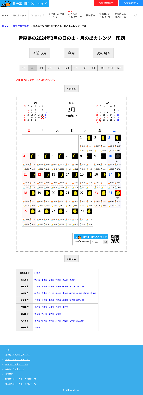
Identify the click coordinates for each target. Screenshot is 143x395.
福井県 (58, 293)
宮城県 (51, 279)
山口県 (65, 307)
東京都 (72, 286)
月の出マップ (37, 15)
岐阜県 (79, 293)
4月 (50, 68)
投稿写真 (90, 15)
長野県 (72, 293)
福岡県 (37, 320)
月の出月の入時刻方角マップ (17, 359)
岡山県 (51, 307)
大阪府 (58, 300)
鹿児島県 (80, 320)
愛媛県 (51, 313)
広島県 (58, 307)
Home (5, 15)
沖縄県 (37, 327)
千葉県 (65, 286)
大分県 (65, 320)
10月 (101, 68)
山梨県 (65, 293)
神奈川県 (80, 286)
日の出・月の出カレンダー (16, 364)
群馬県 (51, 286)
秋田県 (58, 279)
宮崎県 (72, 320)
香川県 (44, 313)
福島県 (72, 279)
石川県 (51, 293)
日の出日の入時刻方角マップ (17, 354)
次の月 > (103, 52)
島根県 (44, 307)
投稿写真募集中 (106, 2)
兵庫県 (65, 300)
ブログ (133, 15)
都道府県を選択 (21, 26)
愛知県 (93, 293)
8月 (84, 68)
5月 (58, 68)
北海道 (37, 272)
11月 (110, 68)
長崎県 (51, 320)
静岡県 (86, 293)
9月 (93, 68)
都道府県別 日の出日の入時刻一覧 (20, 379)
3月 (41, 68)
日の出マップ (19, 15)
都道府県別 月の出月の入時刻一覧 (20, 383)
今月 (71, 52)
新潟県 (37, 293)
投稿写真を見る (131, 2)
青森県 (37, 279)
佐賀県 (44, 320)
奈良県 (72, 300)
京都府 (51, 300)
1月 (24, 68)
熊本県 (58, 320)
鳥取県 (37, 307)
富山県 (44, 293)
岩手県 (44, 279)
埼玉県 (58, 286)
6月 (67, 68)
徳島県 (37, 313)
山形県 (65, 279)
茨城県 (37, 286)
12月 (119, 68)
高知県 (58, 313)
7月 (76, 68)
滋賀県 (44, 300)
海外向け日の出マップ (14, 369)
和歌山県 (80, 300)
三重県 (37, 300)
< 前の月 (40, 52)
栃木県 (44, 286)
